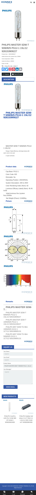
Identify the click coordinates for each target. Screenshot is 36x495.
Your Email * (6, 357)
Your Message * (7, 369)
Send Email (17, 74)
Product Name (7, 363)
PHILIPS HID (8, 66)
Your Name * (6, 351)
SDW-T (15, 66)
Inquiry (6, 74)
